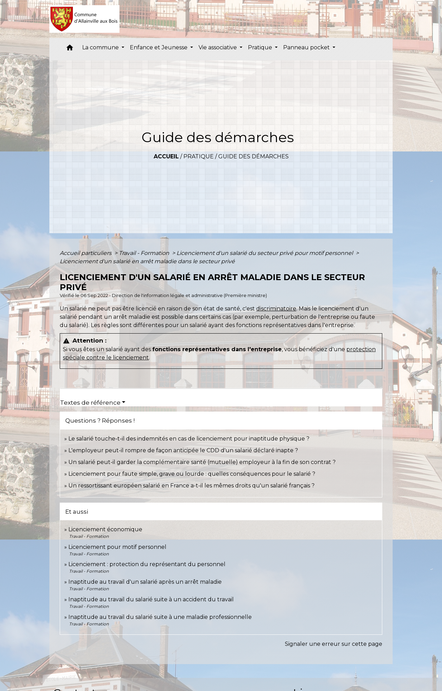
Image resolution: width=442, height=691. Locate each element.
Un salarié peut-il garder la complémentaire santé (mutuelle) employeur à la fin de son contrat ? (202, 462)
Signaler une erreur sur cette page (333, 644)
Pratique (198, 156)
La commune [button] (101, 47)
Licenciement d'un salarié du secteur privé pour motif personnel (265, 253)
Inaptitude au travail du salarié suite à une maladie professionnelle (160, 617)
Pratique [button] (260, 47)
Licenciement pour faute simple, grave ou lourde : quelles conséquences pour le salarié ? (191, 474)
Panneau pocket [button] (307, 47)
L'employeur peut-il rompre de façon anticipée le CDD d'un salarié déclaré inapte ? (183, 450)
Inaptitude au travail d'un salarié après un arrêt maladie (145, 582)
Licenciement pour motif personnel (117, 547)
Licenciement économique (105, 529)
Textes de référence (90, 402)
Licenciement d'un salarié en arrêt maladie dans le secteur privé (147, 261)
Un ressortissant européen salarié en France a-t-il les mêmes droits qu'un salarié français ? (191, 485)
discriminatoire (276, 308)
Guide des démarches (253, 156)
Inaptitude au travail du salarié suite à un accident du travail (151, 599)
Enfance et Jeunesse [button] (159, 47)
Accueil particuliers (86, 253)
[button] (69, 49)
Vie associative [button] (218, 47)
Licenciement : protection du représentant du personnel (146, 564)
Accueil (166, 156)
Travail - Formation (145, 253)
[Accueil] (84, 18)
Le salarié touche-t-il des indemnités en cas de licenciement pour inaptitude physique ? (188, 438)
